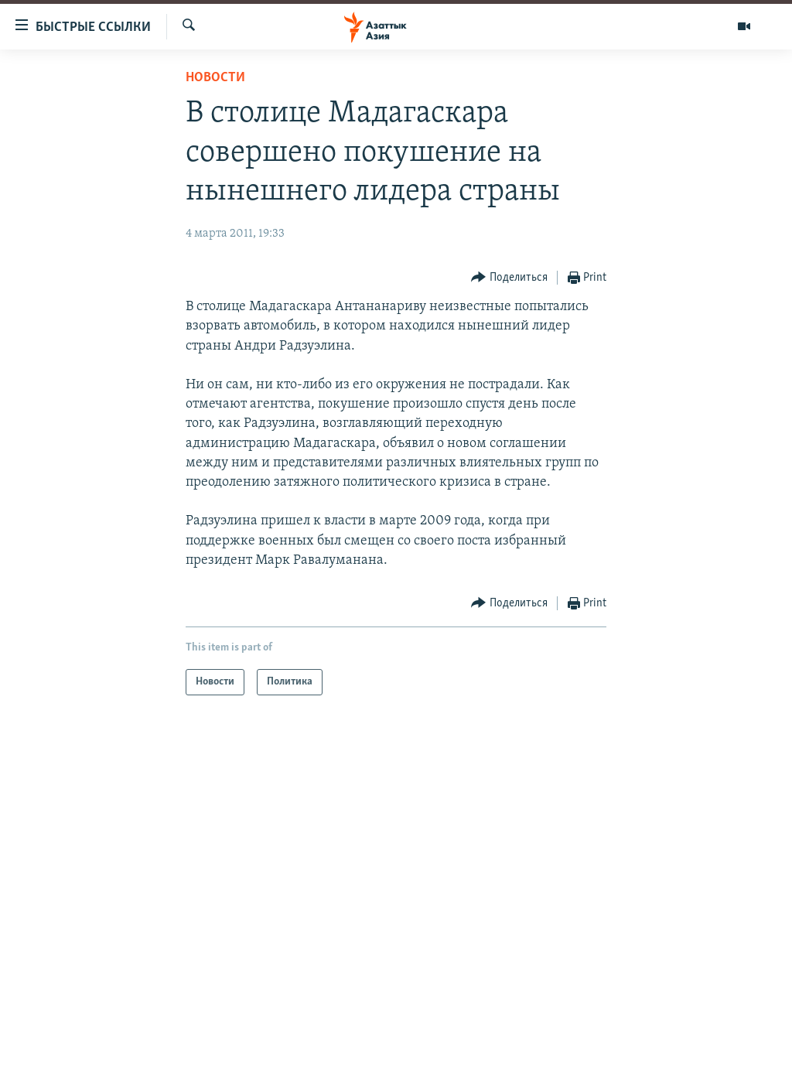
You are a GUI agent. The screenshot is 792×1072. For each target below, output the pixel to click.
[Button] (509, 278)
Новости (215, 77)
